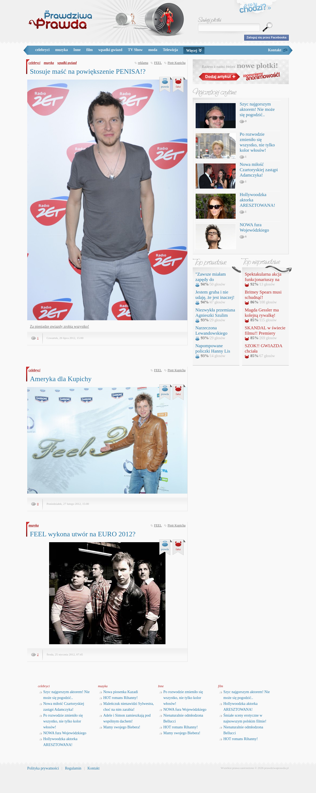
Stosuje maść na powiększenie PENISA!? (87, 71)
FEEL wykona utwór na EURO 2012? (82, 534)
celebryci (42, 50)
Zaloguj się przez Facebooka (266, 37)
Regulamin (73, 768)
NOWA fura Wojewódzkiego (254, 227)
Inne (77, 50)
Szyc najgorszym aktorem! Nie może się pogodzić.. (257, 109)
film (89, 50)
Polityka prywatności (43, 768)
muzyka (61, 50)
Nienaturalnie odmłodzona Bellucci (181, 718)
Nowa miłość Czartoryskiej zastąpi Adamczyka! (259, 170)
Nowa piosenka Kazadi (118, 692)
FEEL (158, 63)
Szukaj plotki (210, 20)
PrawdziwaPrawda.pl (60, 19)
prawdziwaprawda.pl (276, 767)
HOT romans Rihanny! (118, 698)
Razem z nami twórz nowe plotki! (241, 71)
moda (152, 50)
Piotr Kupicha (176, 63)
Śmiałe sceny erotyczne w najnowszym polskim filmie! (242, 718)
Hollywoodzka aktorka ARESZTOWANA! (58, 742)
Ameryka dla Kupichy (61, 379)
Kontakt (274, 50)
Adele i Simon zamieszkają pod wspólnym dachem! (125, 718)
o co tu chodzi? (255, 8)
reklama (143, 63)
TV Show (135, 50)
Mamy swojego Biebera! (119, 727)
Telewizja (170, 50)
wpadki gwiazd (110, 50)
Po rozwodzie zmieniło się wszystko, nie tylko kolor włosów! (257, 142)
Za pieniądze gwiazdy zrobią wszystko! (59, 327)
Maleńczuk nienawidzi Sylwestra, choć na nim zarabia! (126, 707)
